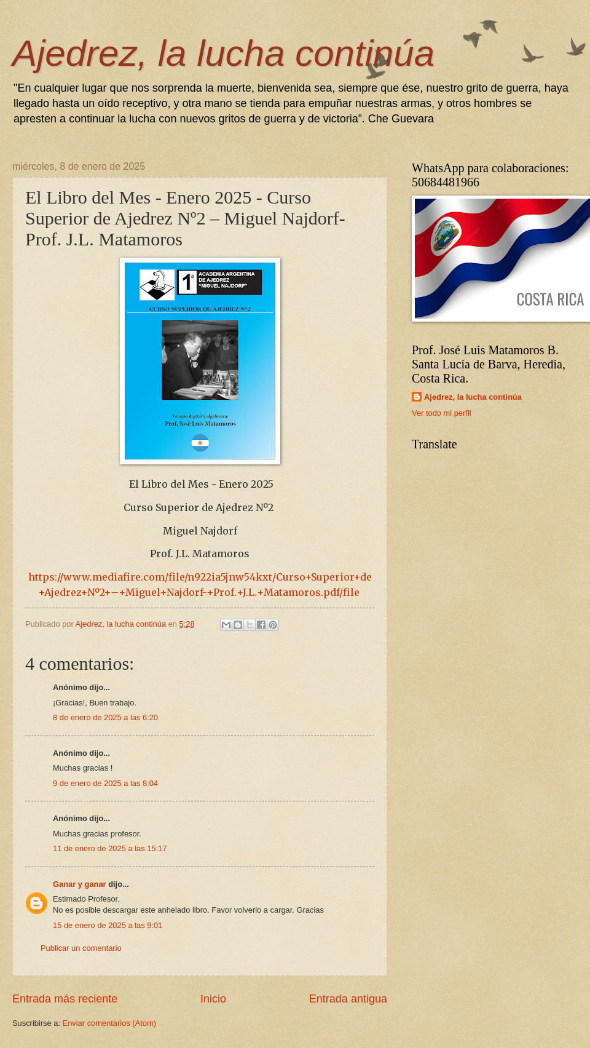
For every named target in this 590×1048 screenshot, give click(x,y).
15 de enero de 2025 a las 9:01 (107, 925)
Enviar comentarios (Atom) (109, 1023)
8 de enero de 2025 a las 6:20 (105, 717)
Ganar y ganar (79, 884)
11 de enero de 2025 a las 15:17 (110, 848)
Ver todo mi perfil (441, 413)
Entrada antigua (348, 999)
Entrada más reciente (64, 999)
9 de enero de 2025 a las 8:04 (105, 783)
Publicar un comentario (81, 948)
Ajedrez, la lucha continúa (223, 53)
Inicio (213, 999)
